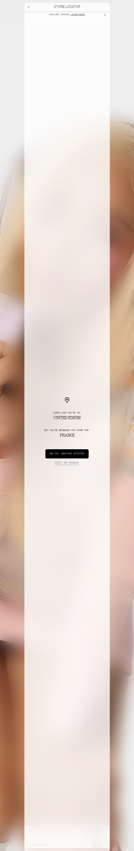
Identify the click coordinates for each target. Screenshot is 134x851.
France (67, 463)
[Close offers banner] (105, 15)
